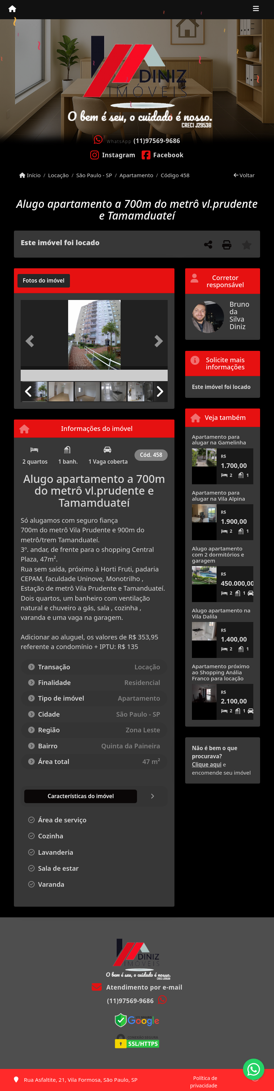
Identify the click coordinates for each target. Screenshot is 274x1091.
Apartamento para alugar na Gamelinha (219, 439)
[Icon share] (112, 154)
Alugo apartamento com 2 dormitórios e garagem (218, 554)
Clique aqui (207, 764)
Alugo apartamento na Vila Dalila (221, 613)
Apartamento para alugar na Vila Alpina (218, 495)
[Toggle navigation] (256, 9)
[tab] (43, 281)
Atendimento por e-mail (137, 987)
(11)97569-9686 (156, 141)
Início (30, 175)
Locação (58, 175)
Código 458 (175, 175)
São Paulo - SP (94, 175)
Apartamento (136, 175)
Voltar (244, 175)
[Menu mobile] (12, 9)
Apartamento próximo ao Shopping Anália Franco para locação (220, 672)
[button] (32, 341)
